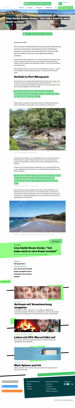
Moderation (49, 7)
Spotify (26, 34)
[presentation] (13, 121)
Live (61, 8)
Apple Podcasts (36, 34)
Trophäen (29, 388)
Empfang (29, 386)
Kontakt (29, 384)
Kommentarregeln (51, 388)
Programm (39, 7)
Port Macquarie (55, 83)
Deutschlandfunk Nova (33, 381)
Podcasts (30, 7)
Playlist (66, 8)
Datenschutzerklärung (52, 381)
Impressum (49, 384)
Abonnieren (47, 34)
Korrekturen (49, 386)
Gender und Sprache (51, 391)
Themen (21, 7)
